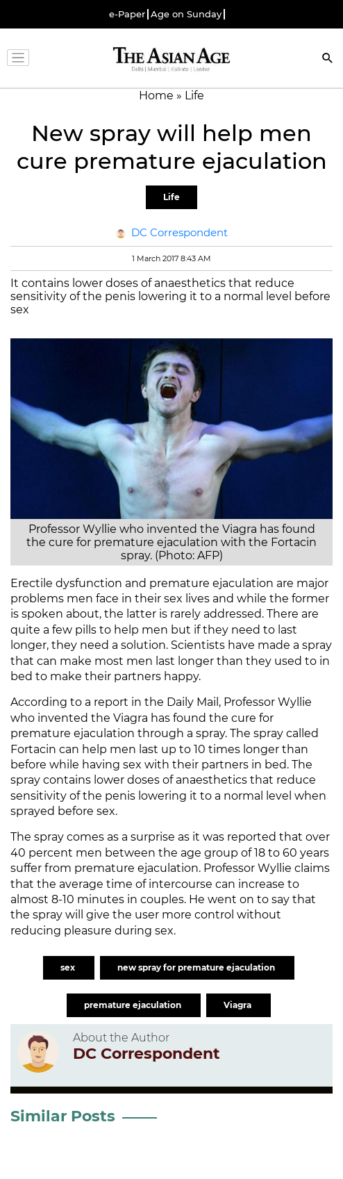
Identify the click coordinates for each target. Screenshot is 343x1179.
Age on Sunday (186, 14)
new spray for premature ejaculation (197, 967)
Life (171, 197)
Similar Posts (62, 1116)
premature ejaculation (133, 1005)
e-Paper (127, 14)
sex (68, 967)
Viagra (238, 1005)
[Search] (327, 59)
